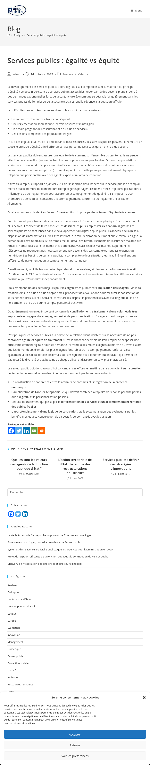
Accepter (75, 734)
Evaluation (13, 627)
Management (15, 642)
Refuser (75, 745)
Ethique (11, 613)
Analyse (67, 74)
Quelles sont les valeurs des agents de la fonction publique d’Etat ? (29, 464)
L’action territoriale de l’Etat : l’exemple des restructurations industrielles (75, 466)
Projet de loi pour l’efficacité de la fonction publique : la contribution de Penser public (57, 556)
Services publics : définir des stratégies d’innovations (121, 464)
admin (17, 74)
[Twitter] (18, 430)
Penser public (15, 656)
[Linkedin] (26, 430)
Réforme (12, 677)
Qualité (11, 670)
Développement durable (21, 606)
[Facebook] (11, 430)
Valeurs (83, 74)
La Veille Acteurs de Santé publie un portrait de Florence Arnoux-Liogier (49, 535)
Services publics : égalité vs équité (47, 35)
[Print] (41, 430)
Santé (10, 691)
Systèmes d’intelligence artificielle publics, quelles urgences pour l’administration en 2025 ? (60, 549)
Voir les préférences (75, 756)
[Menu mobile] (137, 10)
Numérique (14, 649)
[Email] (34, 430)
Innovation (13, 635)
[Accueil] (8, 35)
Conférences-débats (19, 599)
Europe (11, 620)
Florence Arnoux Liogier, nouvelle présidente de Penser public (43, 542)
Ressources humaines (20, 684)
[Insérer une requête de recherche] (74, 492)
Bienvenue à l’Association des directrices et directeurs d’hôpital (44, 563)
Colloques (13, 592)
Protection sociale (18, 663)
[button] (144, 697)
